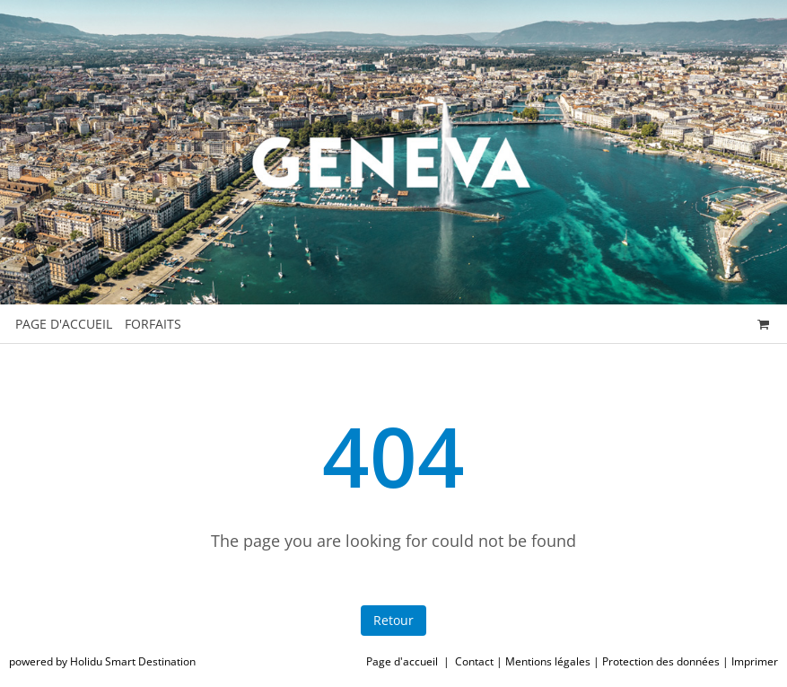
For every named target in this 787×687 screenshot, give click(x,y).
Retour (393, 620)
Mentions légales (547, 661)
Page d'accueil (402, 661)
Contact (474, 661)
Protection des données (661, 661)
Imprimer (754, 661)
